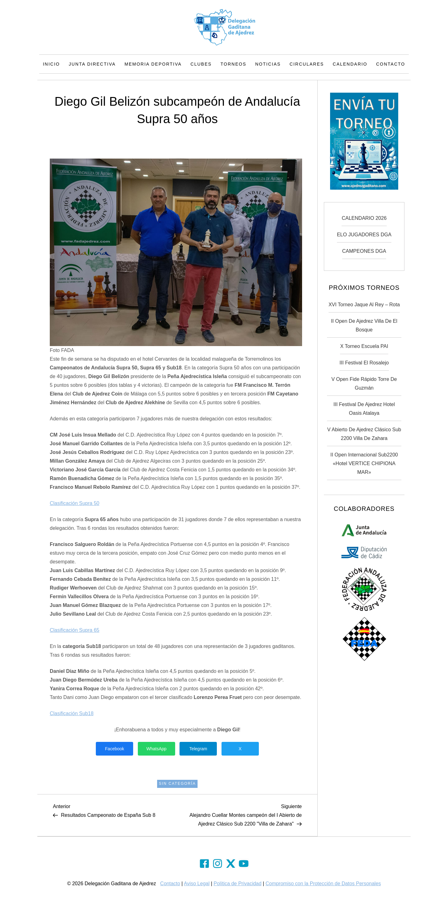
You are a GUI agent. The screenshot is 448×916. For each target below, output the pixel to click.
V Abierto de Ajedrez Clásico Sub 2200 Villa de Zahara (364, 434)
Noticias (268, 64)
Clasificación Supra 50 (74, 503)
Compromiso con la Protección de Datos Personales (323, 883)
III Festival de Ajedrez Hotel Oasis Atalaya (364, 409)
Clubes (201, 64)
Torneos (233, 64)
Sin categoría (177, 783)
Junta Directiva (92, 64)
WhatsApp (156, 748)
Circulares (307, 64)
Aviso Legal (196, 883)
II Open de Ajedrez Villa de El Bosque (364, 325)
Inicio (51, 64)
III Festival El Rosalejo (364, 362)
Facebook (114, 748)
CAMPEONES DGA (364, 251)
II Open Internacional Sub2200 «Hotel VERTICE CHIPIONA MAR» (364, 463)
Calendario (350, 64)
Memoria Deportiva (153, 64)
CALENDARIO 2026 (364, 218)
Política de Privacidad (238, 883)
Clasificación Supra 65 (74, 630)
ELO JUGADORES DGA (364, 234)
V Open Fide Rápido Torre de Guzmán (364, 384)
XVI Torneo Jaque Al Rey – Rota (364, 304)
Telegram (198, 748)
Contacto (390, 64)
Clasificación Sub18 (72, 713)
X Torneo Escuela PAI (364, 346)
